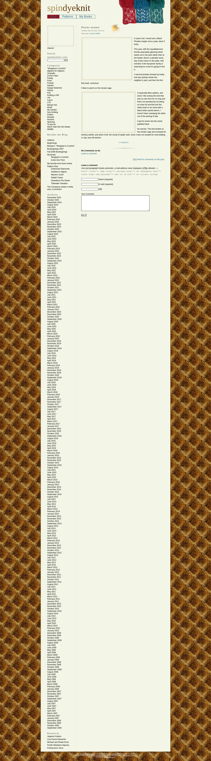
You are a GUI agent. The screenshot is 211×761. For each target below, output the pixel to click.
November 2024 (54, 197)
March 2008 (52, 684)
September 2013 (54, 523)
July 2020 (51, 324)
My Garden (52, 110)
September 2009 (54, 640)
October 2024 (53, 200)
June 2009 (51, 647)
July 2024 (51, 207)
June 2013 (51, 531)
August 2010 (52, 613)
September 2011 (54, 582)
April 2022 (51, 273)
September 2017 (54, 407)
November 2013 (54, 519)
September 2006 (54, 728)
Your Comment (87, 194)
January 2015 (53, 484)
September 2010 (54, 611)
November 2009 (54, 635)
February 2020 (53, 336)
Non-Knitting (52, 112)
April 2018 (51, 390)
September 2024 (54, 202)
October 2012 (53, 550)
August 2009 (52, 643)
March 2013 (52, 538)
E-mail (101, 184)
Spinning (51, 122)
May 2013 (51, 533)
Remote (50, 119)
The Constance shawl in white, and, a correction (60, 188)
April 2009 (51, 652)
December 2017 (54, 399)
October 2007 (53, 696)
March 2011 (52, 596)
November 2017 (54, 402)
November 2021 (54, 285)
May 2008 (51, 679)
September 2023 (54, 231)
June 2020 (51, 326)
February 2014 (53, 511)
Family (50, 78)
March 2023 (52, 246)
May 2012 (51, 562)
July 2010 (51, 616)
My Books (85, 16)
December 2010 (54, 604)
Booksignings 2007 (55, 149)
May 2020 (51, 329)
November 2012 (54, 548)
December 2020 (54, 312)
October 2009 (53, 638)
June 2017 (51, 414)
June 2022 (51, 268)
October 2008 (53, 667)
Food (49, 80)
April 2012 (51, 565)
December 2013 (54, 516)
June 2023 (51, 239)
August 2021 (52, 292)
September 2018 (54, 377)
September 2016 (54, 436)
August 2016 (52, 438)
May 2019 (51, 358)
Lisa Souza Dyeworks (56, 739)
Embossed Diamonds (60, 169)
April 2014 (51, 506)
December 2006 (54, 720)
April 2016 (51, 448)
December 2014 (54, 487)
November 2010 (54, 606)
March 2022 (52, 275)
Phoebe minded (90, 27)
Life (48, 98)
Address (50, 140)
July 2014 (51, 499)
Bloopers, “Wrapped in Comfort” (61, 146)
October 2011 (53, 579)
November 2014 (54, 489)
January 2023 (53, 251)
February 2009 (53, 657)
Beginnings (52, 143)
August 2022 (52, 263)
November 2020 (54, 314)
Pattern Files (52, 166)
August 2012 (52, 555)
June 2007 (51, 706)
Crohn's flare (52, 76)
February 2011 (53, 599)
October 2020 (53, 317)
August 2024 (52, 205)
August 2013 (52, 526)
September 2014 (54, 494)
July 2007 (51, 703)
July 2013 (51, 528)
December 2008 (54, 662)
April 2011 (51, 594)
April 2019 (51, 360)
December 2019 (54, 341)
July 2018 (51, 382)
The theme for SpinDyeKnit (86, 754)
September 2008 (54, 669)
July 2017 (51, 412)
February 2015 (53, 482)
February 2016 (53, 453)
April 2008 (51, 682)
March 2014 (52, 509)
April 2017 (51, 419)
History (50, 90)
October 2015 (53, 463)
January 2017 (53, 426)
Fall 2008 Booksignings (57, 152)
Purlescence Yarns (55, 748)
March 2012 (52, 567)
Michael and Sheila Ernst (58, 742)
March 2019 (52, 363)
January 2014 (53, 514)
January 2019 (53, 368)
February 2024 (53, 219)
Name (101, 179)
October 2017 (53, 404)
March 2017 (52, 421)
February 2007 (53, 716)
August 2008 (52, 672)
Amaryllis (51, 73)
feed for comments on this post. (149, 159)
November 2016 (54, 431)
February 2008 (53, 686)
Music (49, 107)
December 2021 (54, 283)
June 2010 (51, 618)
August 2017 (52, 409)
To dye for (51, 124)
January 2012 (53, 572)
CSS (135, 755)
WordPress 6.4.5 (109, 757)
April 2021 (51, 302)
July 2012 (51, 557)
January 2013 (53, 543)
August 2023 (52, 234)
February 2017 (53, 424)
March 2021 (52, 304)
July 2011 (51, 587)
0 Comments (124, 142)
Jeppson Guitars (54, 736)
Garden (50, 85)
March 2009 (52, 655)
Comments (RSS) (102, 755)
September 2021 (54, 290)
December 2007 (54, 691)
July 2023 (51, 236)
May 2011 (51, 592)
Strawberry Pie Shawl (60, 180)
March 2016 (52, 450)
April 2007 (51, 711)
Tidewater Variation (59, 183)
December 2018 (54, 370)
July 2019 (51, 353)
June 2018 (51, 385)
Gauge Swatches (54, 88)
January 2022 (53, 280)
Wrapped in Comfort (59, 157)
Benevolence (113, 754)
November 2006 (54, 723)
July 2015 (51, 470)
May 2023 (51, 241)
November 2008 (54, 665)
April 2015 (51, 477)
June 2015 (51, 472)
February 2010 (53, 628)
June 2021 (51, 297)
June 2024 (51, 210)
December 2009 (54, 633)
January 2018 (53, 397)
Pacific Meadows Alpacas (58, 745)
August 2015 (52, 467)
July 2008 (51, 674)
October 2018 (53, 375)
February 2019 (53, 365)
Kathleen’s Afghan (59, 172)
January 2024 (53, 222)
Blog (53, 16)
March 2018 (52, 392)
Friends (50, 83)
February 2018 (53, 394)
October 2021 (53, 287)
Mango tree (52, 105)
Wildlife (50, 129)
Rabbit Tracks (57, 177)
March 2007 (52, 713)
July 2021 (51, 295)
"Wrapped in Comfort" (56, 68)
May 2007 (51, 708)
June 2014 (51, 502)
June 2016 (51, 443)
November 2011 (54, 577)
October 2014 (53, 492)
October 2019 (53, 346)
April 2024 (51, 214)
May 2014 (51, 504)
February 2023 (53, 249)
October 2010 (53, 609)
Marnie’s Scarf (57, 175)
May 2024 (51, 212)
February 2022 (53, 278)
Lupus (50, 100)
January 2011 (53, 601)
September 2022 (54, 261)
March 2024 (52, 217)
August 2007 (52, 701)
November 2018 (54, 373)
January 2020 (53, 339)
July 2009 (51, 645)
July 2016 (51, 441)
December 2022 (54, 253)
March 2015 (52, 480)
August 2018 (52, 380)
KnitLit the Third (58, 160)
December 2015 (54, 458)
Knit (49, 93)
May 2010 (51, 621)
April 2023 (51, 244)
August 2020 (52, 321)
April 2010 (51, 623)
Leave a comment (89, 153)
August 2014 (52, 497)
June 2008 (51, 677)
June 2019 (51, 356)
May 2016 (51, 446)
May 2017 (51, 416)
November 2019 (54, 343)
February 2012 (53, 570)
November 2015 (54, 460)
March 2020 (52, 334)
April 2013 (51, 536)
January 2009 (53, 660)
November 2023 (54, 227)
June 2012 (51, 560)
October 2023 (53, 229)
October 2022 (53, 258)
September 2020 (54, 319)
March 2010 (52, 626)
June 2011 (51, 589)
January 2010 (53, 630)
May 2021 (51, 300)
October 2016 (53, 433)
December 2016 (54, 429)
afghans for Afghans (56, 71)
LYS (49, 102)
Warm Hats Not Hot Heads (58, 127)
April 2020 (51, 331)
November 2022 (54, 256)
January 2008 (53, 689)
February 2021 (53, 307)
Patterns (67, 16)
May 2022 (51, 270)
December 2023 (54, 224)
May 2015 (51, 475)
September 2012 (54, 553)
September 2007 (54, 699)
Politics (50, 115)
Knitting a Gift (53, 95)
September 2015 (54, 465)
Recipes (50, 117)
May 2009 (51, 650)
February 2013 (53, 540)
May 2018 (51, 387)
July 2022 (51, 266)
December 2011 (54, 575)
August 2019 (52, 351)
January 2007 (53, 718)
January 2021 (53, 309)
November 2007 (54, 694)
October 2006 (53, 725)
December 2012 (54, 545)
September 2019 (54, 348)
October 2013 (53, 521)
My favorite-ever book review (59, 163)
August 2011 (52, 584)
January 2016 (53, 455)
